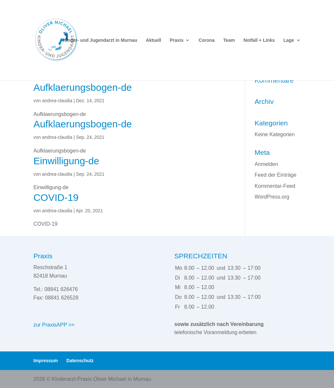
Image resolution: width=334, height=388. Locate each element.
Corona (207, 40)
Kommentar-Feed (275, 186)
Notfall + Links (259, 40)
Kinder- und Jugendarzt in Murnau (100, 40)
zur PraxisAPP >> (53, 325)
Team (229, 40)
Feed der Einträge (275, 175)
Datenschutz (80, 360)
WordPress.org (272, 197)
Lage (288, 40)
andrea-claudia (57, 100)
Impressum (45, 360)
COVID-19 (55, 197)
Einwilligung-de (66, 160)
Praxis (176, 40)
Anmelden (266, 164)
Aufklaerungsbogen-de (82, 87)
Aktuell (153, 40)
